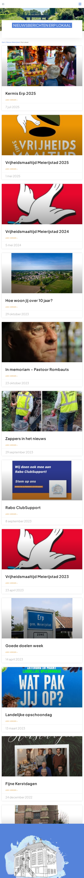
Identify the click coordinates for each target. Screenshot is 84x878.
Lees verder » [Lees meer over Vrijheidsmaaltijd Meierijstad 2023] (11, 583)
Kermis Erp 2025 (20, 93)
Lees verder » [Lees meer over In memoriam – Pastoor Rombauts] (11, 376)
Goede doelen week (24, 645)
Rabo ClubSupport (23, 507)
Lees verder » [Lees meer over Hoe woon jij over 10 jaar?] (11, 307)
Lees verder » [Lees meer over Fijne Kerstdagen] (11, 790)
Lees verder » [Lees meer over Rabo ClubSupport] (11, 514)
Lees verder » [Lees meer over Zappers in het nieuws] (11, 445)
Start (3, 42)
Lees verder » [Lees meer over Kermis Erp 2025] (11, 100)
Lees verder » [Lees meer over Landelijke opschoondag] (11, 721)
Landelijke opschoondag (28, 714)
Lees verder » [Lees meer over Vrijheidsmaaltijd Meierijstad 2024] (11, 238)
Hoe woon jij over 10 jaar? (29, 300)
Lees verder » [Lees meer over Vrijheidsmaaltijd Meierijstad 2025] (11, 169)
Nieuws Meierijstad (13, 42)
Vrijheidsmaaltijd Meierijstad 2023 (37, 576)
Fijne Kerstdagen (21, 783)
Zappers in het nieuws (25, 438)
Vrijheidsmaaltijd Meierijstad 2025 (37, 162)
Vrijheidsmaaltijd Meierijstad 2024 (37, 231)
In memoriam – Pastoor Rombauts (37, 369)
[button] (80, 4)
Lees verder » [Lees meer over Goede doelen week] (11, 652)
